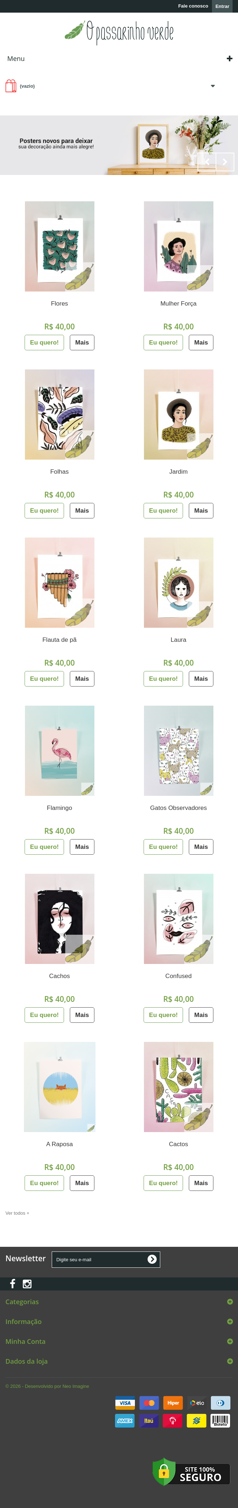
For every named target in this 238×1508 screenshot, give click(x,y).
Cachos (59, 976)
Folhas (59, 471)
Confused (178, 976)
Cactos (178, 1144)
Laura (178, 639)
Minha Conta (25, 1341)
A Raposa (59, 1144)
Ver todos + (17, 1213)
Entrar (222, 6)
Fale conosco (193, 6)
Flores (59, 303)
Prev (206, 162)
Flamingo (59, 808)
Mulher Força (178, 303)
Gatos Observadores (178, 808)
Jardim (178, 471)
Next (225, 162)
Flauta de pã (59, 639)
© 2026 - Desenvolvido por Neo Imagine (47, 1386)
